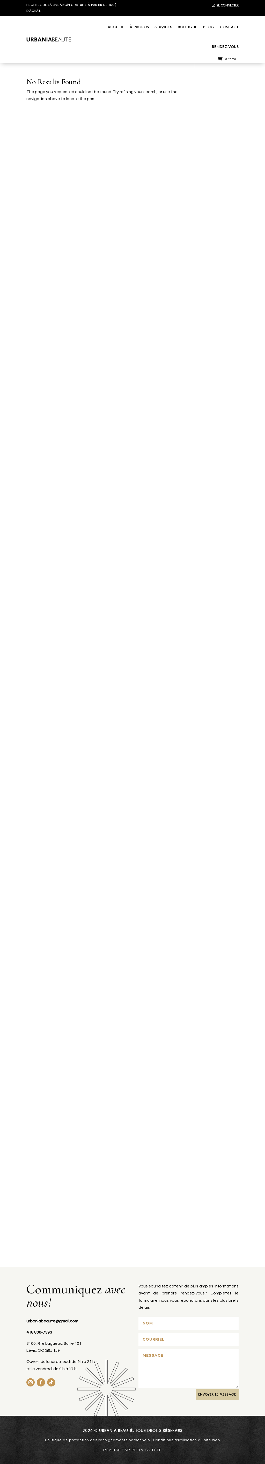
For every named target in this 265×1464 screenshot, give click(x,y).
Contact (229, 27)
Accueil (116, 27)
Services (163, 27)
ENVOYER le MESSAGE (217, 1394)
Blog (208, 27)
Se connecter (227, 5)
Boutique (187, 27)
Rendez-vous (225, 47)
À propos (139, 27)
